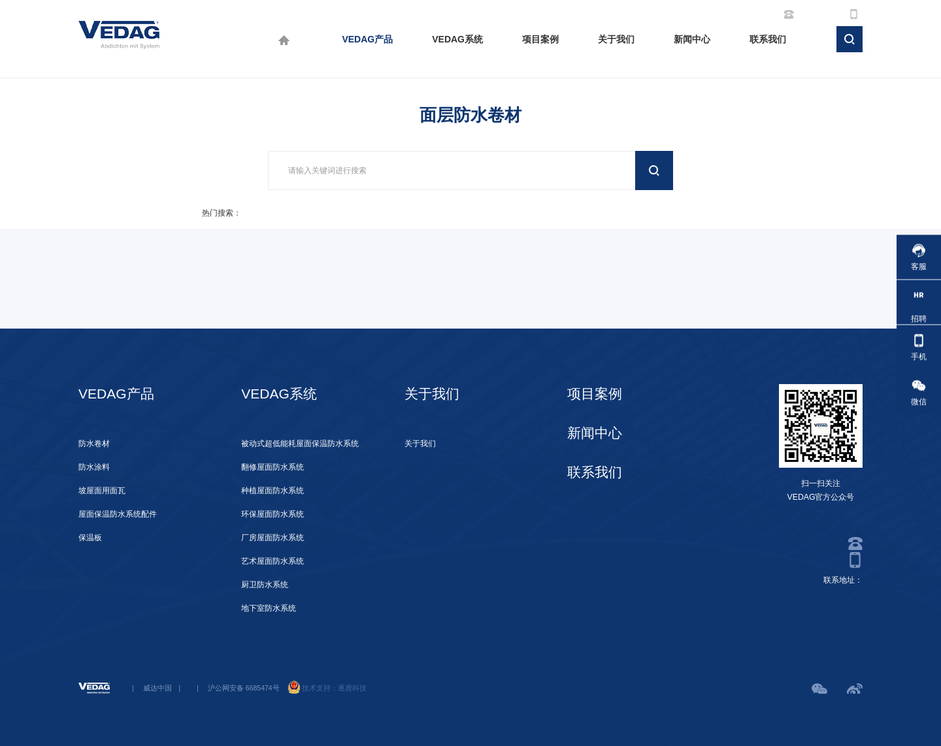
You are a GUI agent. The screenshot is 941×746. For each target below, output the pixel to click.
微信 (919, 392)
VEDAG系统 (457, 39)
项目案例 (540, 39)
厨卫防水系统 (264, 584)
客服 (919, 257)
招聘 (919, 302)
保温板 (90, 537)
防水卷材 (94, 443)
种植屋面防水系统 (272, 490)
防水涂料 (94, 467)
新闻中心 (692, 39)
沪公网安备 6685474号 (244, 688)
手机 (919, 347)
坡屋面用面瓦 (101, 490)
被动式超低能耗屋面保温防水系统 (300, 443)
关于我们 (616, 39)
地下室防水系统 (268, 608)
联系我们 (768, 39)
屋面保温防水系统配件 (117, 514)
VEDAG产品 (367, 39)
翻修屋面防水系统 (272, 467)
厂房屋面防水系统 (272, 537)
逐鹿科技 (352, 688)
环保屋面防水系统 (272, 514)
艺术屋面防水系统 (272, 561)
